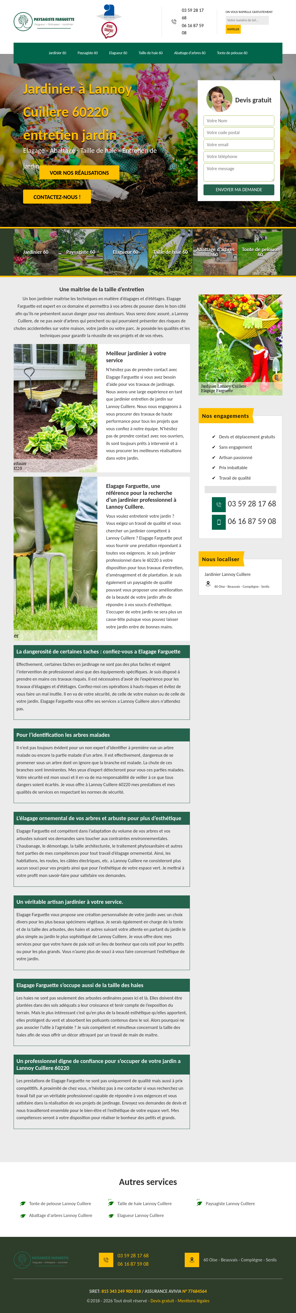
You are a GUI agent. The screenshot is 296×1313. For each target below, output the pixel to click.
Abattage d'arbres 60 (189, 52)
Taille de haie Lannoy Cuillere (140, 1203)
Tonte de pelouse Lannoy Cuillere (55, 1203)
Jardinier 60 (57, 52)
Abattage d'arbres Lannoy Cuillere (55, 1215)
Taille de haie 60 (151, 52)
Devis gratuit (162, 1300)
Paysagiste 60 (88, 52)
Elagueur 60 (118, 52)
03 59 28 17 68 (193, 13)
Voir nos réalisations (79, 172)
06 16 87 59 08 (193, 29)
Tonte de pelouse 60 (232, 52)
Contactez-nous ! (57, 197)
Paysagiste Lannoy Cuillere (225, 1203)
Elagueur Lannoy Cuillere (136, 1215)
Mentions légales (194, 1300)
